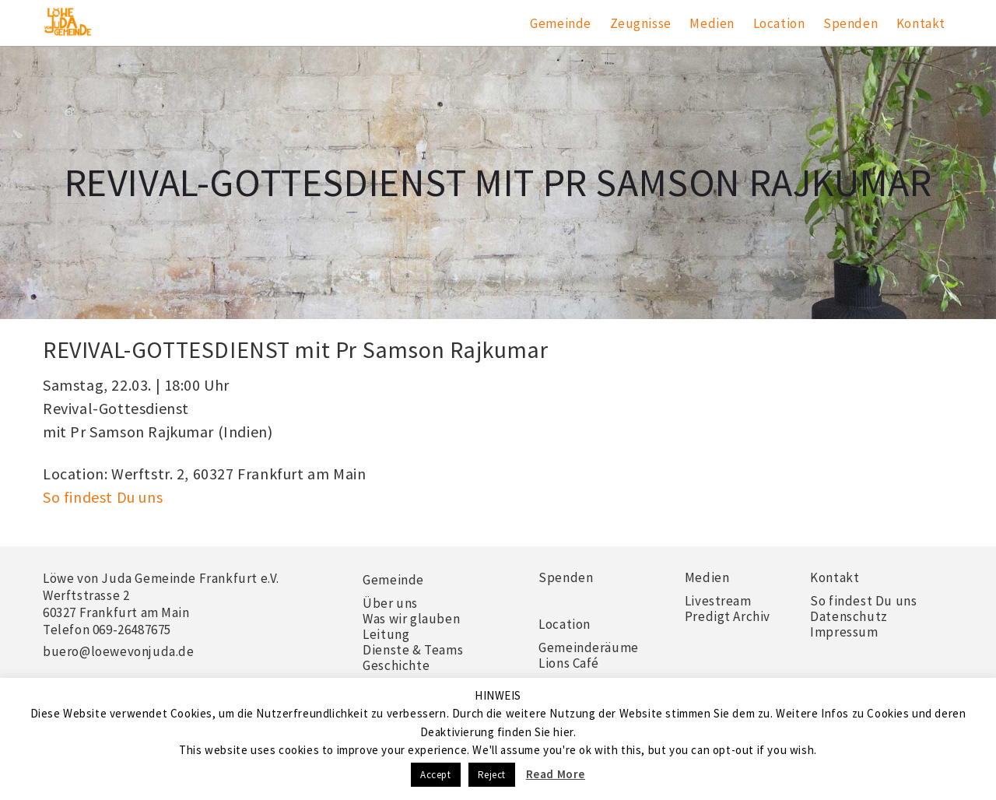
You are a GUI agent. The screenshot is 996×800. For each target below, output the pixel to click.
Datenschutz (849, 616)
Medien (712, 23)
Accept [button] (435, 774)
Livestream (718, 600)
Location (779, 23)
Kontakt (920, 23)
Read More (555, 774)
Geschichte (396, 665)
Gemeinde (560, 23)
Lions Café (568, 663)
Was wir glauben (411, 618)
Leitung (386, 634)
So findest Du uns (103, 497)
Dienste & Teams (413, 649)
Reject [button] (492, 774)
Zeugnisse (641, 23)
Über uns (390, 603)
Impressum (844, 631)
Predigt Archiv (727, 616)
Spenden (850, 23)
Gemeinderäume (588, 647)
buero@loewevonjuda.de (119, 651)
